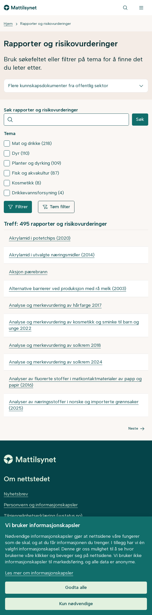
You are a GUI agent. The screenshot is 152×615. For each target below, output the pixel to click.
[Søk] (125, 8)
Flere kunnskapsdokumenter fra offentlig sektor (58, 85)
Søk (140, 119)
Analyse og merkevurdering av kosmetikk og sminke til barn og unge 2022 (74, 325)
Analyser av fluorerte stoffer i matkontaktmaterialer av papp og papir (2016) (75, 382)
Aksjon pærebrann (28, 272)
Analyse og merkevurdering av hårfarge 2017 (55, 305)
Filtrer (18, 206)
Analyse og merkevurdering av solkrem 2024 (55, 362)
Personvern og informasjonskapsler (41, 505)
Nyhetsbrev (16, 494)
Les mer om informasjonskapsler (39, 573)
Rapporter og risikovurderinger (45, 24)
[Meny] (141, 8)
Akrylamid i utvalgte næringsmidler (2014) (51, 255)
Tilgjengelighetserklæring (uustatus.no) (43, 515)
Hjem (8, 24)
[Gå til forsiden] (20, 7)
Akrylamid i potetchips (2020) (39, 238)
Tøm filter (56, 206)
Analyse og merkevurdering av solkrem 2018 (55, 345)
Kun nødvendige (76, 603)
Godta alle (76, 587)
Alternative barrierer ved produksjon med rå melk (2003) (67, 288)
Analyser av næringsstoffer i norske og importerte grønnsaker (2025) (74, 405)
